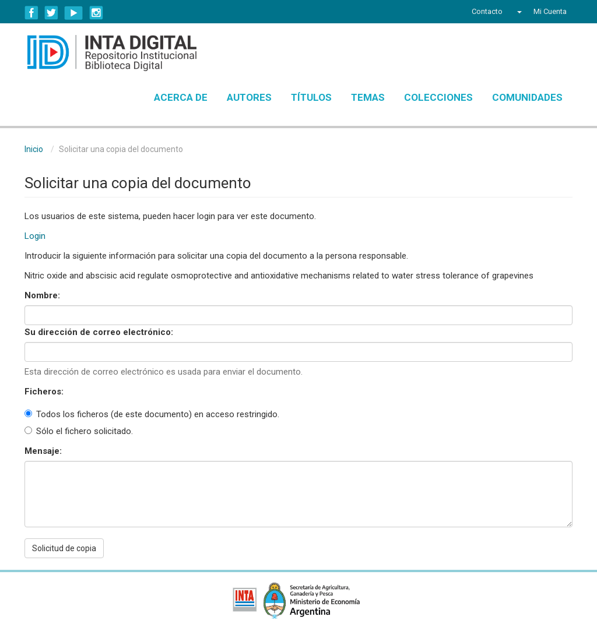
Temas (368, 97)
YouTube (73, 13)
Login (34, 236)
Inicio (33, 149)
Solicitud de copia (64, 548)
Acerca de (181, 97)
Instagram (96, 13)
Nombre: (43, 295)
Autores (249, 97)
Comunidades (527, 97)
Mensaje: (44, 451)
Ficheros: (45, 391)
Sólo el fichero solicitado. (78, 431)
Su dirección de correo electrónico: (99, 332)
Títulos (311, 97)
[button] (518, 11)
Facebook (31, 13)
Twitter (51, 13)
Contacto (487, 11)
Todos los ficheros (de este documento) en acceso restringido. (151, 414)
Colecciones (438, 97)
